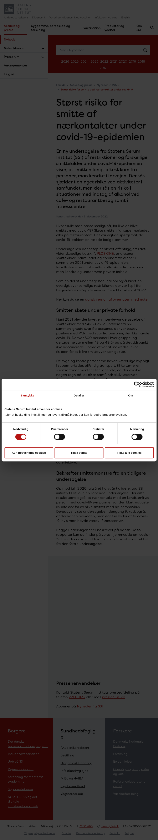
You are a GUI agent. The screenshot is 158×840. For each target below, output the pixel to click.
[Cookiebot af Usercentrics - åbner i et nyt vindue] (137, 384)
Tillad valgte (79, 452)
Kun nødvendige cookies (29, 452)
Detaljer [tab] (79, 395)
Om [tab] (130, 395)
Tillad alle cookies (129, 452)
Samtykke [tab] (27, 395)
